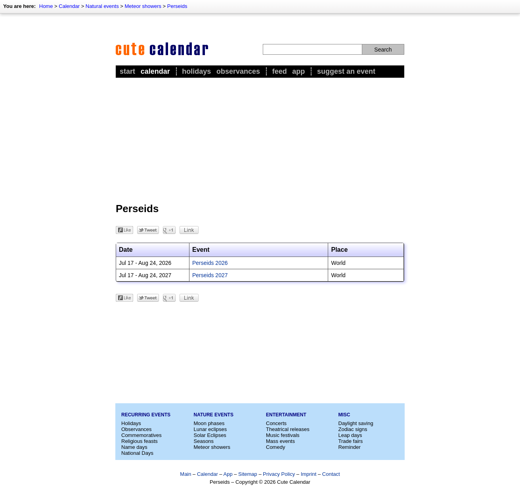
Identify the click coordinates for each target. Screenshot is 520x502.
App (298, 71)
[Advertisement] (260, 139)
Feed (279, 71)
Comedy (275, 447)
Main (185, 474)
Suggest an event (346, 71)
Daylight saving (355, 423)
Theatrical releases (288, 429)
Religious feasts (139, 441)
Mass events (280, 441)
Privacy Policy (279, 474)
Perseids (177, 6)
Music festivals (283, 435)
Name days (134, 447)
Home (46, 6)
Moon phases (209, 423)
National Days (137, 453)
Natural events (102, 6)
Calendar (69, 6)
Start (127, 71)
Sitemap (247, 474)
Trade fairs (350, 441)
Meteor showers (143, 6)
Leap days (350, 435)
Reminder (349, 447)
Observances (238, 71)
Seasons (204, 441)
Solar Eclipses (210, 435)
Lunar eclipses (210, 429)
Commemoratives (141, 435)
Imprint (309, 474)
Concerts (276, 423)
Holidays (196, 71)
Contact (331, 474)
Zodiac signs (352, 429)
